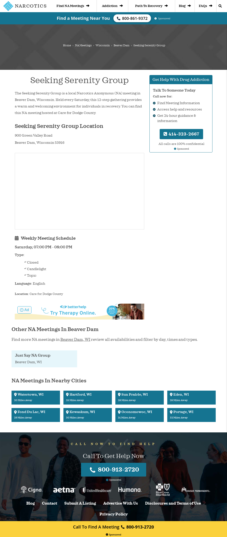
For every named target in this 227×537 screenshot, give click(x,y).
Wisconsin (103, 45)
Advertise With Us (120, 503)
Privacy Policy (113, 514)
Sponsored (113, 534)
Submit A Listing (80, 503)
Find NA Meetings (72, 6)
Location (21, 294)
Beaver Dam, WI (75, 339)
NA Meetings (83, 45)
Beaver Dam (121, 45)
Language (23, 283)
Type (19, 255)
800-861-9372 (132, 18)
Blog (185, 6)
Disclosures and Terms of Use (173, 503)
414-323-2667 (181, 134)
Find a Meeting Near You (83, 18)
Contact (49, 503)
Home (67, 45)
